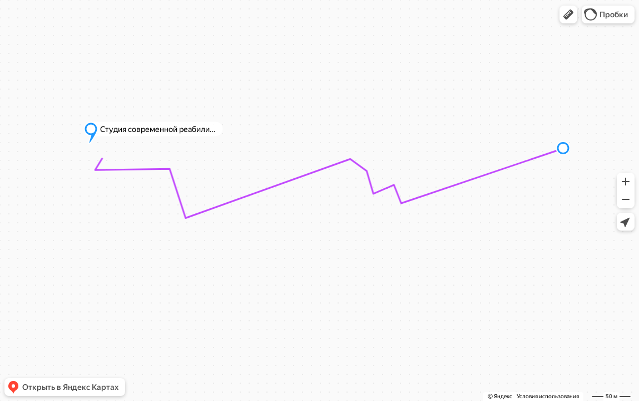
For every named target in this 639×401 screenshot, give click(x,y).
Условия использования (548, 396)
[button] (568, 14)
